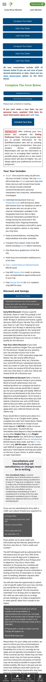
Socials (22, 181)
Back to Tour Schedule (23, 296)
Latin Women (36, 10)
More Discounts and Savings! (23, 99)
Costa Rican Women (13, 10)
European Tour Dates (23, 21)
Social (8, 175)
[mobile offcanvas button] (4, 4)
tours (39, 178)
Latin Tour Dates (23, 35)
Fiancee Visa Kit (16, 282)
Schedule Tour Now (23, 122)
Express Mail (19, 272)
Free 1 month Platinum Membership (21, 265)
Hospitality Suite (13, 202)
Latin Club (34, 115)
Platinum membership (32, 439)
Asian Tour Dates (22, 28)
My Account (37, 4)
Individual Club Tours (23, 93)
